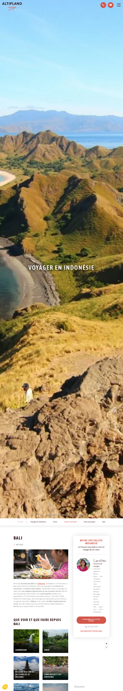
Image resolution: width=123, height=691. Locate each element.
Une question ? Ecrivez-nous (91, 631)
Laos (95, 609)
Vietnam (96, 604)
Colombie (96, 579)
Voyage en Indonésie (38, 522)
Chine (101, 609)
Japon (101, 607)
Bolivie (95, 574)
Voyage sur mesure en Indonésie (58, 515)
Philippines (97, 612)
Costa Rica (97, 581)
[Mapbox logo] (79, 686)
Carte (55, 522)
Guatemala (97, 586)
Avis (103, 522)
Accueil (33, 515)
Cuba (95, 584)
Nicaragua (96, 594)
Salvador (96, 602)
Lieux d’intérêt (79, 515)
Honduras (96, 589)
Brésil (95, 576)
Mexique (96, 592)
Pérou (95, 599)
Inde (94, 607)
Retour (18, 545)
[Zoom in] (106, 643)
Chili (101, 576)
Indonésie (41, 584)
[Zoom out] (106, 647)
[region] (91, 665)
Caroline (99, 561)
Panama (96, 597)
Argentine (96, 571)
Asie (41, 515)
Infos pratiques (89, 522)
